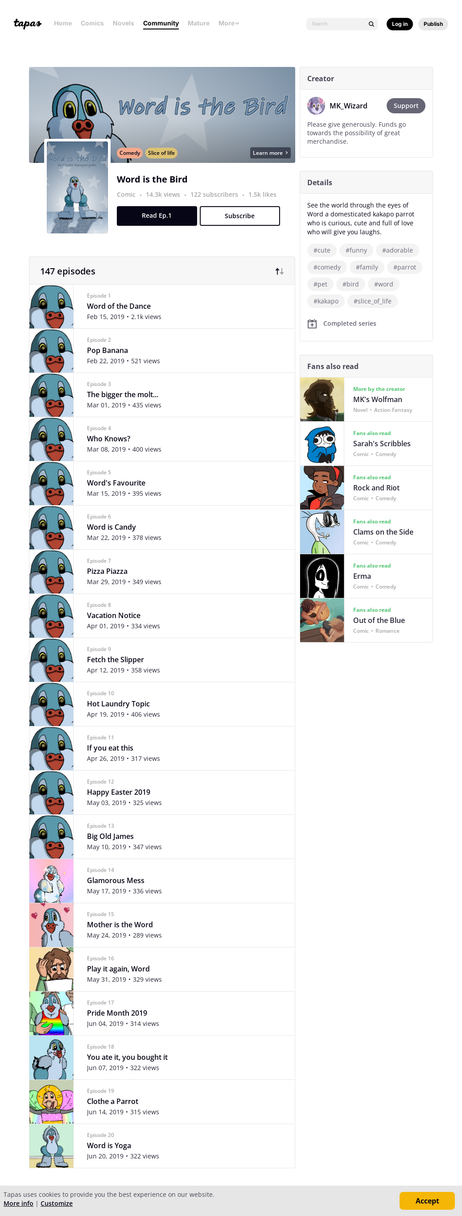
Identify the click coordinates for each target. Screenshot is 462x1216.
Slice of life (161, 154)
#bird (350, 284)
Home (63, 23)
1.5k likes (262, 195)
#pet (320, 284)
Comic (126, 195)
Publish (433, 24)
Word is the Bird (152, 180)
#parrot (404, 267)
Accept (427, 1201)
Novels (123, 23)
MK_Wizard (348, 105)
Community (161, 23)
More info (18, 1203)
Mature (199, 23)
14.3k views (164, 195)
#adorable (397, 250)
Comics (92, 23)
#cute (322, 250)
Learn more (270, 154)
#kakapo (326, 301)
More (229, 23)
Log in (400, 24)
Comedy (130, 154)
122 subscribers (215, 195)
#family (367, 267)
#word (383, 284)
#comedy (327, 267)
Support (406, 105)
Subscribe (240, 216)
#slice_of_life (373, 301)
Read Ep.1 (157, 216)
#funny (356, 250)
